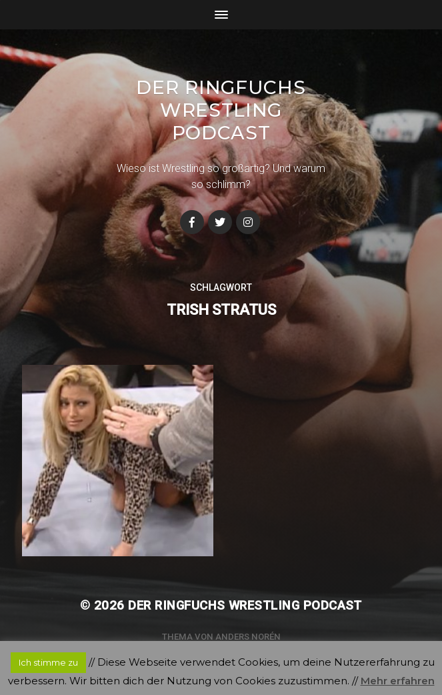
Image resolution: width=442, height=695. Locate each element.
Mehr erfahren (398, 680)
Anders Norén (248, 637)
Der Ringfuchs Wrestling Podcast (220, 110)
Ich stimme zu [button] (48, 662)
